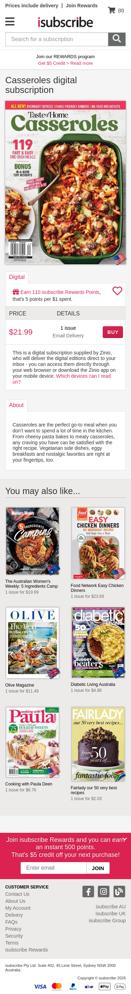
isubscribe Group (107, 920)
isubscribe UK (111, 913)
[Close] (124, 839)
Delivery (14, 915)
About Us (15, 901)
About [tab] (16, 405)
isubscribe (111, 906)
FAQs (11, 922)
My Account (17, 908)
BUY (112, 332)
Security (14, 936)
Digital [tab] (16, 277)
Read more (81, 63)
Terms (12, 943)
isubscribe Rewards (26, 950)
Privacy (13, 929)
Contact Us (17, 894)
